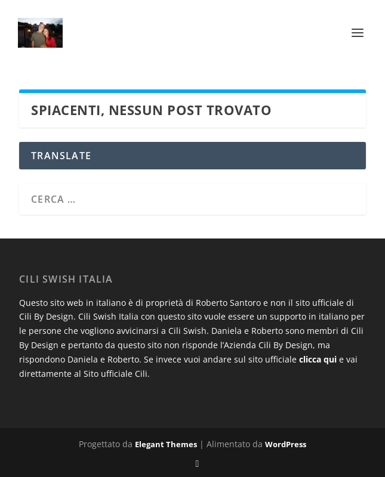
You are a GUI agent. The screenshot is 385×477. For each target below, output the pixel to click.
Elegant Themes (166, 444)
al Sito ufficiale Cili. (112, 373)
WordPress (285, 444)
